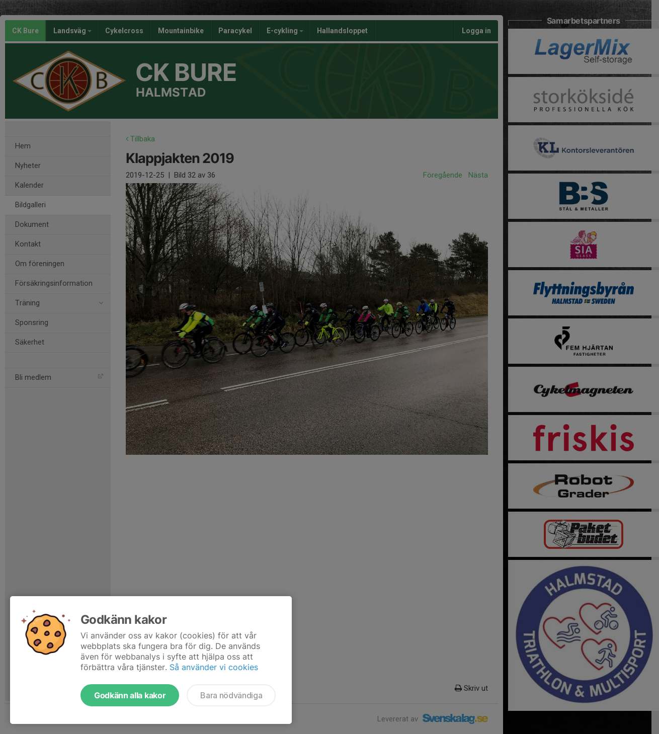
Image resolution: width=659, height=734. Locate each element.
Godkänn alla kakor (130, 695)
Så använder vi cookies (214, 667)
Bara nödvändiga (231, 695)
